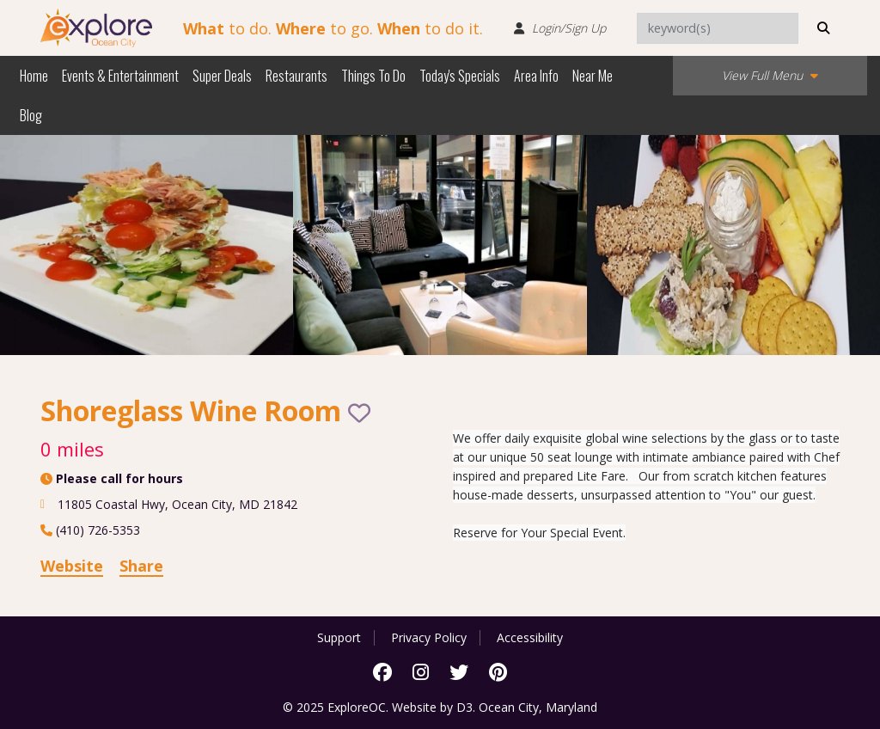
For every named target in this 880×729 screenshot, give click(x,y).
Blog (31, 115)
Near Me (592, 75)
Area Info (536, 75)
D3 (464, 707)
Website (71, 565)
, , (177, 504)
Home (34, 75)
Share (141, 565)
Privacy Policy (429, 638)
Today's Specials (459, 75)
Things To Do (373, 75)
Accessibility (530, 638)
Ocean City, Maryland (538, 707)
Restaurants (296, 75)
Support (339, 638)
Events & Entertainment (120, 75)
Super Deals (222, 75)
